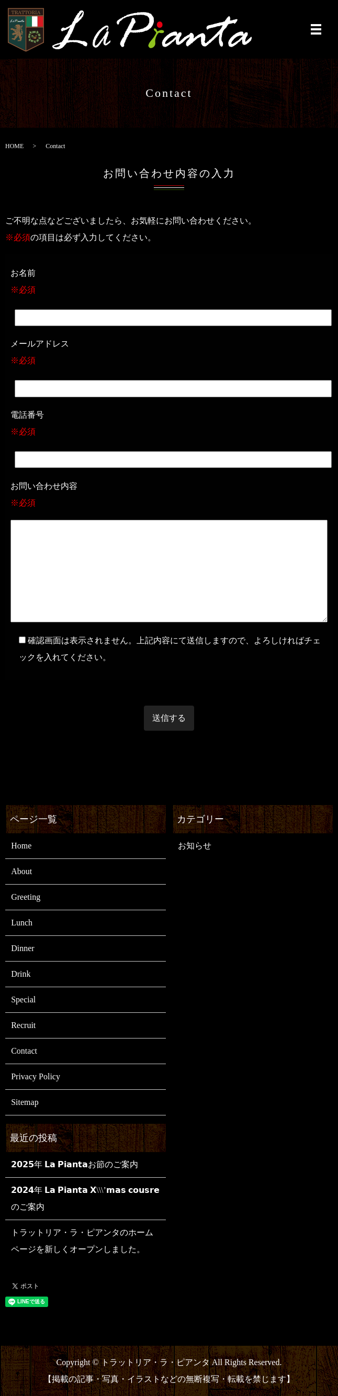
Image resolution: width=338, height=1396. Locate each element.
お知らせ (194, 845)
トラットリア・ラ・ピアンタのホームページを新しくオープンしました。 (82, 1241)
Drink (20, 973)
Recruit (23, 1025)
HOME (14, 146)
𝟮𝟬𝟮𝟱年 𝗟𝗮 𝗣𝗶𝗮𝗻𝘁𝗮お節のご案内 (74, 1164)
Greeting (25, 896)
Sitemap (24, 1102)
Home (21, 845)
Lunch (21, 922)
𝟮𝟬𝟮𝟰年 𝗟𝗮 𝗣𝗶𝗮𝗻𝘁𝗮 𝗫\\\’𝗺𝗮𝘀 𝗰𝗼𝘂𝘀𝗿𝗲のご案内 (85, 1198)
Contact (24, 1050)
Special (23, 999)
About (21, 871)
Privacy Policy (35, 1076)
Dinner (22, 948)
